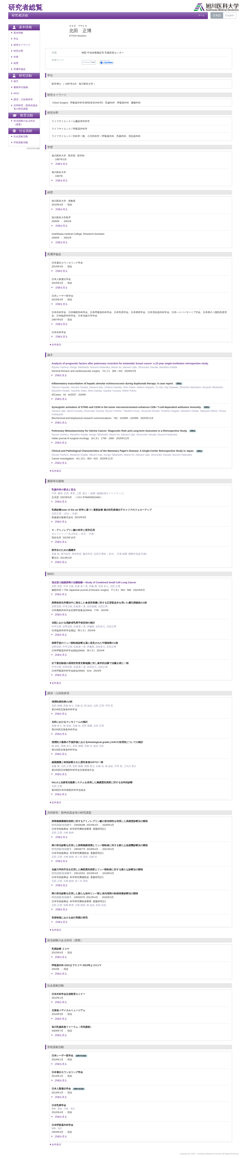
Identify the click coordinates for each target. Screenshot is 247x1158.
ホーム (201, 15)
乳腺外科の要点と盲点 (64, 489)
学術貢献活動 (21, 142)
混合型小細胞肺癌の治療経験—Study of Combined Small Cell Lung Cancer (94, 582)
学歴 (16, 57)
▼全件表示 (55, 344)
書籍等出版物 (21, 87)
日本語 (217, 15)
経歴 (16, 63)
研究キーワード (22, 45)
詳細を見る (60, 163)
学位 (16, 39)
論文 (16, 81)
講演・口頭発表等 (23, 99)
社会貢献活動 (21, 136)
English (229, 15)
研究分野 (18, 51)
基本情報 (18, 33)
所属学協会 (20, 69)
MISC (16, 93)
